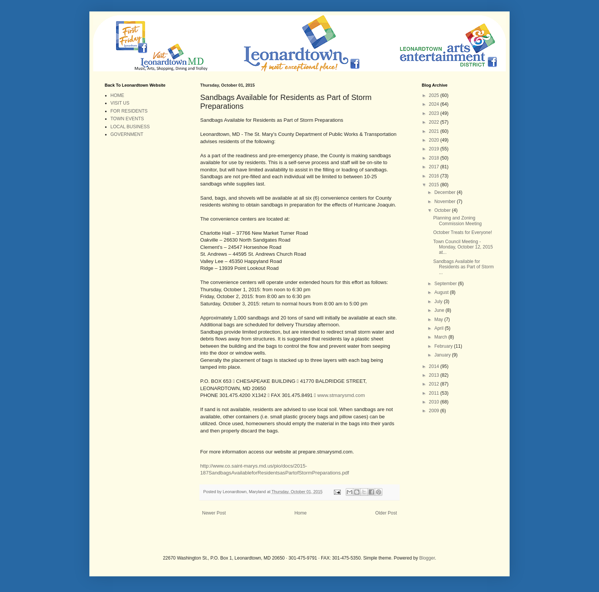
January (443, 355)
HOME (117, 95)
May (439, 319)
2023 (434, 113)
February (444, 346)
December (445, 192)
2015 (434, 184)
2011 (434, 393)
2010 (434, 402)
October (443, 210)
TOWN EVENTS (127, 118)
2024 (434, 104)
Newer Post (214, 513)
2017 (434, 166)
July (439, 301)
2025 (434, 95)
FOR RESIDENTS (128, 111)
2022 (434, 122)
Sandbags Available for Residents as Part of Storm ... (463, 267)
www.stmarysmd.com (341, 395)
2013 (434, 375)
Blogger (427, 558)
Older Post (386, 513)
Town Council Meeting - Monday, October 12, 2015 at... (463, 247)
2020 (434, 140)
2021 (434, 131)
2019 (434, 149)
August (442, 292)
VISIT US (120, 103)
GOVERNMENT (126, 134)
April (439, 328)
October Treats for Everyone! (462, 232)
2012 (434, 384)
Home (301, 513)
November (445, 201)
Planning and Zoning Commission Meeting (457, 220)
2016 (434, 176)
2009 (434, 410)
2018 (434, 158)
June (439, 310)
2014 (434, 366)
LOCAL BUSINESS (130, 126)
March (441, 337)
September (446, 283)
